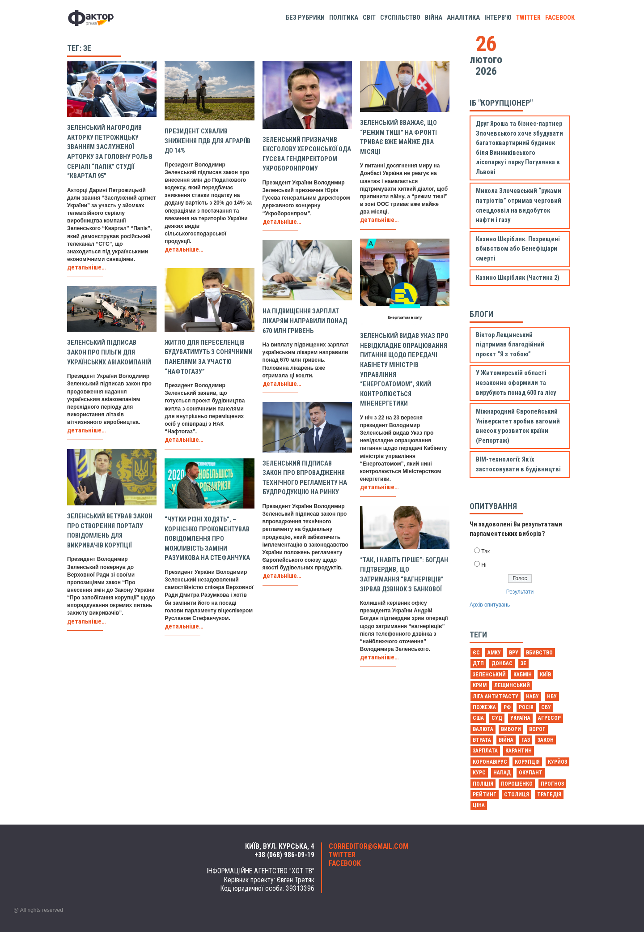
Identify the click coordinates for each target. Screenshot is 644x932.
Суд (496, 718)
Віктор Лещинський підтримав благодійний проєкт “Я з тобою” (510, 344)
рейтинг (484, 794)
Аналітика (463, 17)
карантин (518, 751)
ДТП (478, 663)
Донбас (502, 663)
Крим (480, 685)
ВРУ (513, 653)
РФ (507, 707)
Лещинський (512, 685)
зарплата (485, 751)
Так (485, 551)
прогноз (552, 784)
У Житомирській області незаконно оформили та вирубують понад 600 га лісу (516, 382)
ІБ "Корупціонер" (501, 102)
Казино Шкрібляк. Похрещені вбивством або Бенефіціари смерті (518, 248)
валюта (483, 729)
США (478, 718)
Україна (520, 718)
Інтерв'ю (498, 17)
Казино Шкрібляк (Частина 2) (517, 278)
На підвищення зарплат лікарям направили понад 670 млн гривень (305, 321)
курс (479, 773)
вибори (511, 729)
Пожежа (484, 707)
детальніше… (86, 267)
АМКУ (494, 653)
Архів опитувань (490, 605)
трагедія (549, 794)
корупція (527, 762)
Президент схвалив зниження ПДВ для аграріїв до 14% (207, 141)
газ (525, 740)
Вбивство (539, 653)
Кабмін (522, 674)
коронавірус (490, 762)
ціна (479, 805)
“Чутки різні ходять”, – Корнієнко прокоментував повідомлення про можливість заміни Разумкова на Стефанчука (207, 539)
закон (546, 740)
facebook (560, 17)
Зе (523, 663)
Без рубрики (305, 17)
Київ (545, 674)
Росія (526, 707)
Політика (343, 17)
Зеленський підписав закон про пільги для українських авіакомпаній (109, 352)
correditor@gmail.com (368, 846)
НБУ (552, 696)
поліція (483, 784)
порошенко (517, 784)
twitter (528, 17)
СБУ (546, 707)
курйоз (557, 762)
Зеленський (489, 674)
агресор (549, 718)
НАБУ (532, 696)
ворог (537, 729)
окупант (530, 773)
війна (506, 740)
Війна (433, 17)
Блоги (481, 314)
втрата (482, 740)
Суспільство (400, 17)
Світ (369, 17)
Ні (483, 565)
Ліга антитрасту (495, 696)
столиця (516, 794)
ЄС (476, 653)
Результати (520, 592)
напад (502, 773)
